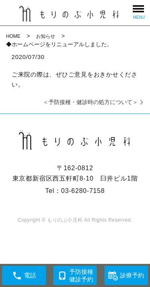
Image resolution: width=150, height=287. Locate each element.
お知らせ (45, 36)
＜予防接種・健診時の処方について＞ (90, 102)
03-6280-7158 (83, 190)
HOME (13, 36)
